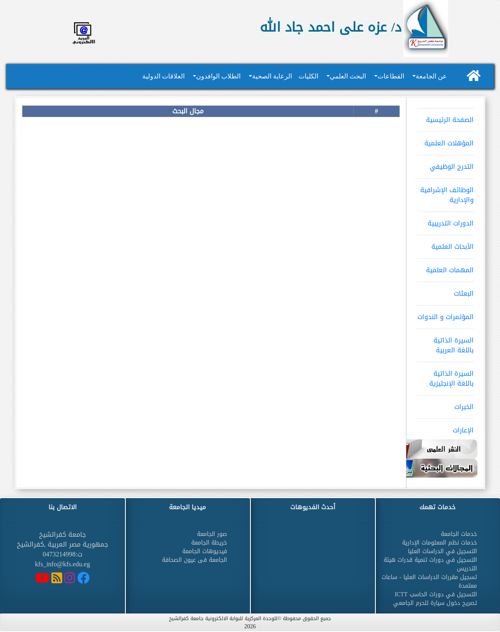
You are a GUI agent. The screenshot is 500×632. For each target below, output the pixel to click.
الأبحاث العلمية (445, 244)
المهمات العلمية (445, 267)
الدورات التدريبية (445, 220)
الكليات (308, 76)
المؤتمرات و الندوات (445, 314)
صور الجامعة (212, 534)
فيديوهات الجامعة (204, 551)
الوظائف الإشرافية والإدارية (445, 192)
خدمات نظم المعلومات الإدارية (439, 542)
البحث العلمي (348, 76)
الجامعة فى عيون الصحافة (194, 559)
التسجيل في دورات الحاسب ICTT (436, 594)
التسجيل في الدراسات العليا (442, 551)
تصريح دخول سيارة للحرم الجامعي (435, 603)
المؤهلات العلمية (445, 140)
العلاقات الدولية (163, 76)
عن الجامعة (431, 76)
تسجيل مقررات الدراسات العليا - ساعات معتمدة (429, 581)
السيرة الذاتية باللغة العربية (445, 342)
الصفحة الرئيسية (445, 117)
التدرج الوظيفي (445, 164)
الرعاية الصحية (272, 76)
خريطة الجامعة (209, 542)
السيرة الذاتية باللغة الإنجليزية (445, 376)
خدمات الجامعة (459, 534)
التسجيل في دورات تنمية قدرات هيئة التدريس (430, 564)
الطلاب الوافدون (218, 76)
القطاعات (390, 76)
